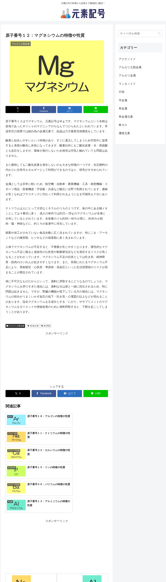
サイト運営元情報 (87, 572)
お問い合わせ (109, 572)
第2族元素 (33, 326)
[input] (140, 33)
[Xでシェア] (18, 109)
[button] (159, 33)
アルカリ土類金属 (15, 326)
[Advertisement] (57, 358)
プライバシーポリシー (61, 572)
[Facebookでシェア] (44, 109)
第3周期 (45, 326)
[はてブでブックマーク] (69, 109)
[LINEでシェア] (95, 109)
